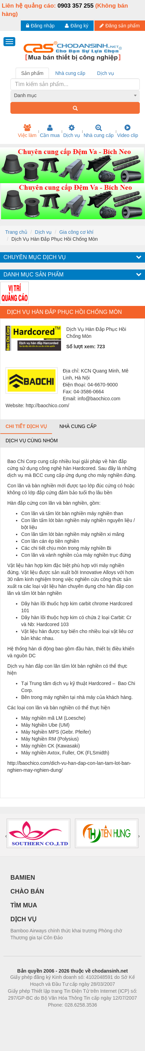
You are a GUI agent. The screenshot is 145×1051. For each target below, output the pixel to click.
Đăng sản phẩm (120, 25)
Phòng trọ (28, 1015)
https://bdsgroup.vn (63, 1015)
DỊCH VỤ (23, 919)
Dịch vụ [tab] (105, 73)
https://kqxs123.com (105, 1015)
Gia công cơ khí (76, 232)
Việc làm (27, 131)
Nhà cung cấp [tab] (70, 73)
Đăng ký (76, 25)
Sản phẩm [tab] (32, 73)
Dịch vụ (71, 131)
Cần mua (50, 131)
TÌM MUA (23, 905)
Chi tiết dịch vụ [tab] (26, 426)
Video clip (127, 131)
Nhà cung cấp (99, 131)
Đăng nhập (40, 25)
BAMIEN (22, 877)
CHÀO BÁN (27, 891)
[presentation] (6, 835)
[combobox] (75, 95)
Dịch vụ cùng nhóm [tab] (32, 440)
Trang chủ (16, 232)
